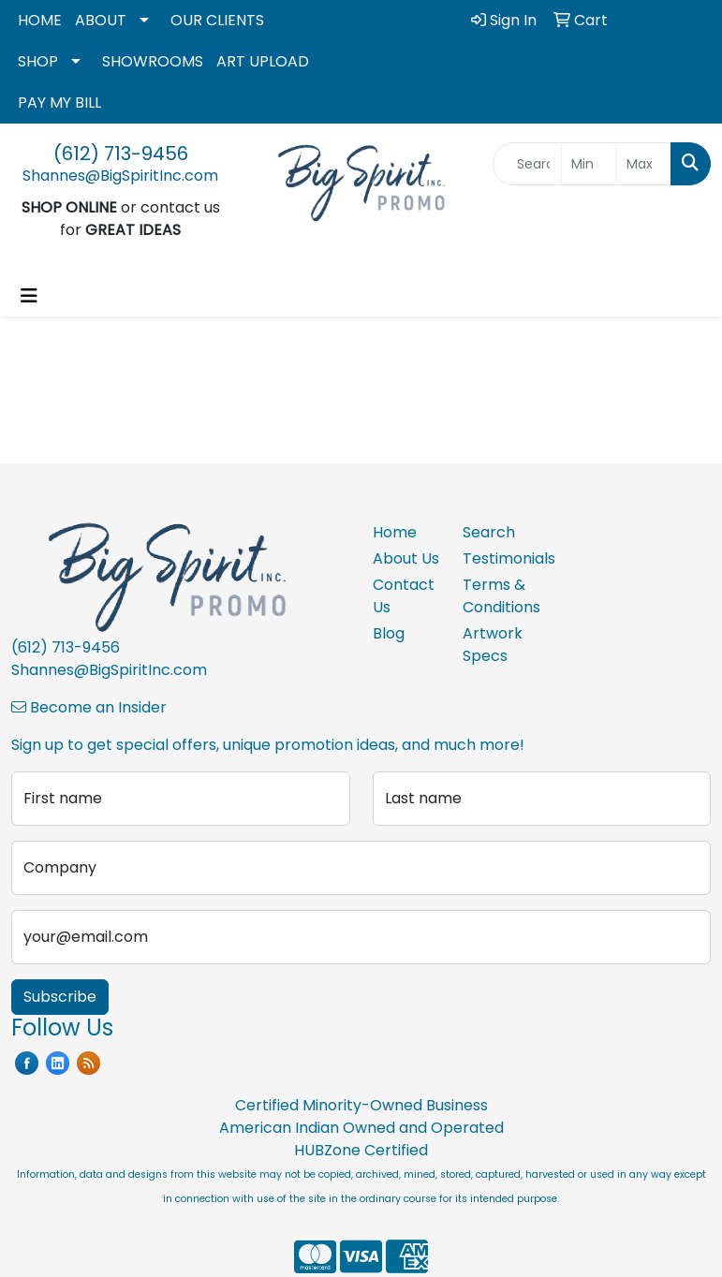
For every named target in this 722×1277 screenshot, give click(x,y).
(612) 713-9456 (120, 153)
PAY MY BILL (59, 102)
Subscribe (59, 996)
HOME (40, 20)
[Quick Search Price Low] (588, 163)
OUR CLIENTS (217, 20)
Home (395, 532)
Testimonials (496, 558)
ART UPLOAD (262, 61)
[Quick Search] (527, 163)
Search (489, 532)
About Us (406, 558)
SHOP (38, 61)
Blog (389, 633)
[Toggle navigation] (29, 296)
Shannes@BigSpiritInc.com (120, 175)
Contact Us (404, 596)
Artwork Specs (493, 645)
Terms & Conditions (496, 596)
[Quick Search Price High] (643, 163)
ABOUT (100, 20)
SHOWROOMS (152, 61)
